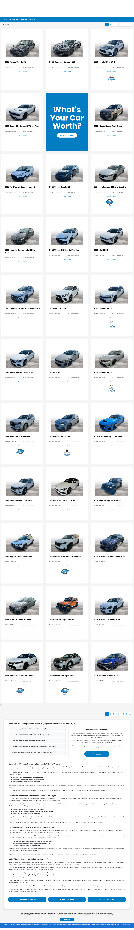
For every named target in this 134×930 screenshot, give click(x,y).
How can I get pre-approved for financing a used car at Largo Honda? (32, 752)
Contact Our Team (106, 899)
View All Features (22, 71)
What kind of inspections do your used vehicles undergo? (28, 741)
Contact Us (96, 754)
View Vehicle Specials (27, 899)
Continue (67, 919)
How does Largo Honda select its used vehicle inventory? (29, 729)
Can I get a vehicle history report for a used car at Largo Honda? (30, 735)
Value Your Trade (67, 899)
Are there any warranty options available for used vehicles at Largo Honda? (34, 746)
